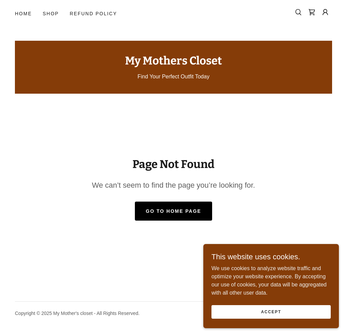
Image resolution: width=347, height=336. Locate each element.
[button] (325, 12)
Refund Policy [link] (93, 13)
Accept (271, 311)
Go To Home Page (173, 211)
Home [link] (23, 13)
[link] (312, 12)
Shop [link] (51, 13)
